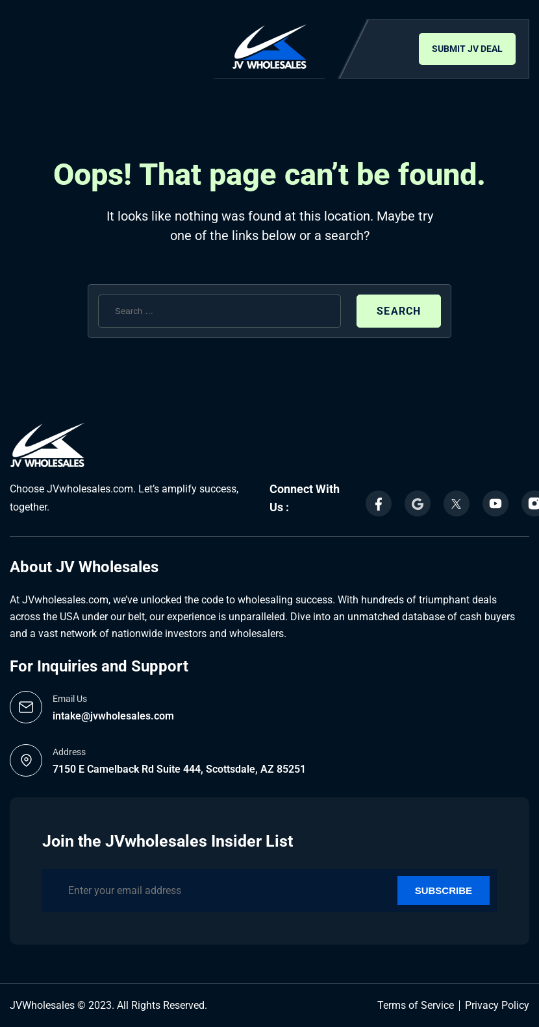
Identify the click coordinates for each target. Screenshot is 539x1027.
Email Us (70, 699)
